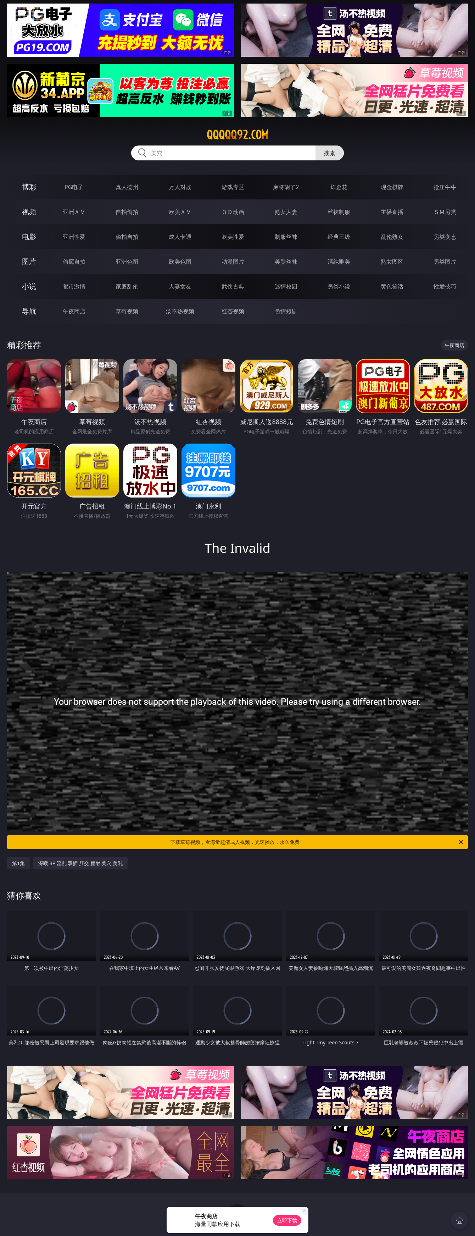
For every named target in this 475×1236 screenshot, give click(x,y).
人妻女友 (180, 286)
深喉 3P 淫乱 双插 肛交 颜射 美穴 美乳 (80, 863)
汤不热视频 (180, 311)
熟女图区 (392, 261)
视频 (29, 211)
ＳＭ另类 (445, 212)
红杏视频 (233, 311)
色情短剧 (286, 311)
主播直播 (392, 212)
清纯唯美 (339, 261)
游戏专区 (233, 187)
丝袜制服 (339, 212)
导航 (29, 311)
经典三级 (339, 237)
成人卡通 (180, 237)
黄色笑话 (392, 286)
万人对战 (180, 187)
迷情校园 (286, 286)
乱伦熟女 (392, 237)
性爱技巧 (445, 286)
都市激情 (74, 286)
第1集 (18, 863)
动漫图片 (233, 261)
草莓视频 (127, 311)
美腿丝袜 (286, 261)
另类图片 (445, 261)
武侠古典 (233, 286)
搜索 (329, 153)
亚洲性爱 (74, 237)
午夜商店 (74, 311)
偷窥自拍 (74, 261)
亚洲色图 (127, 261)
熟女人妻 (286, 212)
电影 (29, 236)
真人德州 (127, 187)
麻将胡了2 (286, 187)
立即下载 (287, 1220)
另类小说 (339, 286)
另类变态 (445, 237)
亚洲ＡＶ (74, 212)
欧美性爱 (233, 237)
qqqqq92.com (237, 135)
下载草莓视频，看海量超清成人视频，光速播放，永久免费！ (317, 842)
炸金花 (338, 187)
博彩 (29, 187)
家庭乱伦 (127, 286)
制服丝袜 (286, 237)
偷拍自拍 (127, 237)
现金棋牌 (392, 187)
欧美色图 (180, 261)
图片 (29, 261)
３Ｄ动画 (233, 212)
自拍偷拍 (127, 212)
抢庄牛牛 (445, 187)
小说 (29, 286)
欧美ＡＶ (180, 212)
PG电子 (74, 187)
